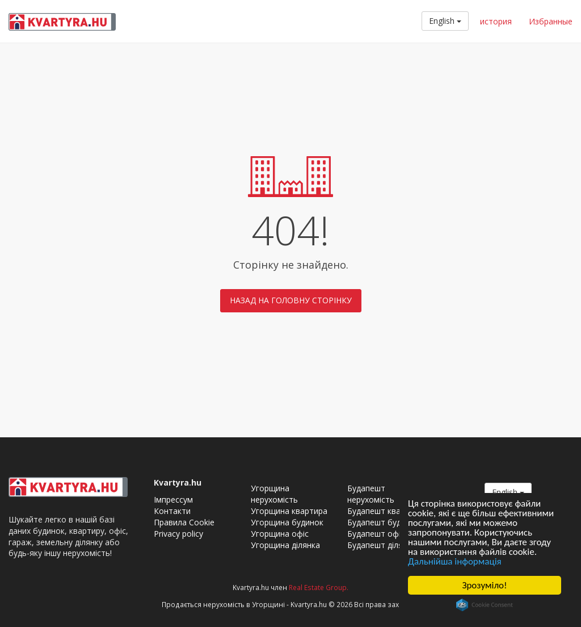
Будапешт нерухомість (370, 494)
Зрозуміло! (484, 585)
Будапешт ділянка (381, 545)
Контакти (172, 510)
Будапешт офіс (376, 533)
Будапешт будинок (383, 522)
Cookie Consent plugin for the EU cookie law (484, 605)
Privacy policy (178, 533)
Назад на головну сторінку (291, 300)
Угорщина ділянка (285, 545)
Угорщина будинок (287, 522)
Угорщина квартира (289, 510)
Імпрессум (173, 499)
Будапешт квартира (385, 510)
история (496, 21)
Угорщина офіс (280, 533)
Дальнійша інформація (455, 561)
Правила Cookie (184, 522)
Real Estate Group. (318, 587)
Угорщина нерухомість (274, 494)
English (445, 20)
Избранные (550, 21)
